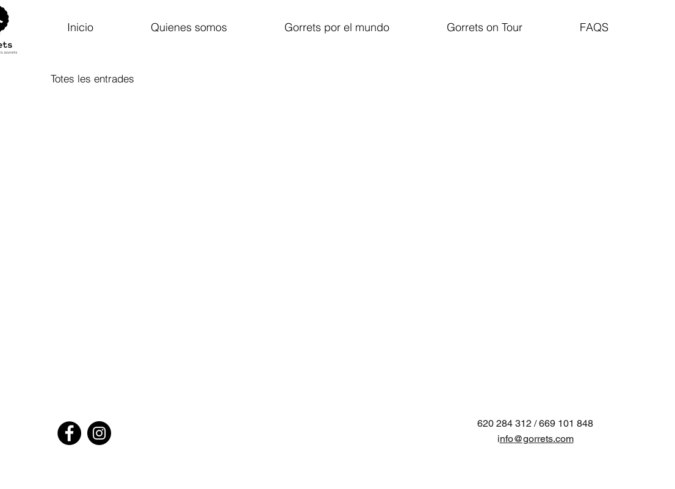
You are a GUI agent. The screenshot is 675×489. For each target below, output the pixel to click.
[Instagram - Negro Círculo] (99, 433)
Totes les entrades (92, 78)
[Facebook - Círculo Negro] (69, 433)
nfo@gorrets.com (537, 438)
